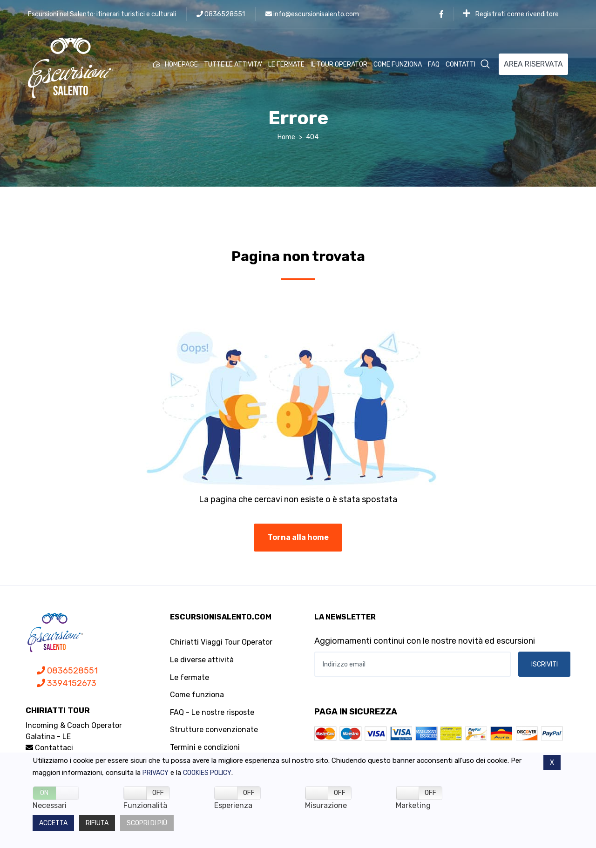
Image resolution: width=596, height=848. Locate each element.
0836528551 (220, 14)
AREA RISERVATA (533, 64)
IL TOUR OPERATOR (339, 64)
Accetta (53, 823)
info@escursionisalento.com (312, 14)
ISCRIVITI (544, 664)
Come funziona (197, 694)
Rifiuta (97, 823)
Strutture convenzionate (214, 729)
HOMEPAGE (175, 64)
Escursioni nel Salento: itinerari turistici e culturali (102, 14)
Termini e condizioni (205, 747)
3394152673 (66, 683)
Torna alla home (298, 537)
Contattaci (49, 747)
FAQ (434, 64)
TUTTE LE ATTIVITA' (233, 64)
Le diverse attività (202, 659)
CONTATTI (460, 64)
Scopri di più (147, 823)
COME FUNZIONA (397, 64)
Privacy (155, 773)
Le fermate (189, 677)
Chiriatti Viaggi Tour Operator (221, 642)
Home (286, 137)
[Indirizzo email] (412, 664)
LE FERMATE (286, 64)
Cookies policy (207, 773)
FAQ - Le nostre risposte (212, 712)
